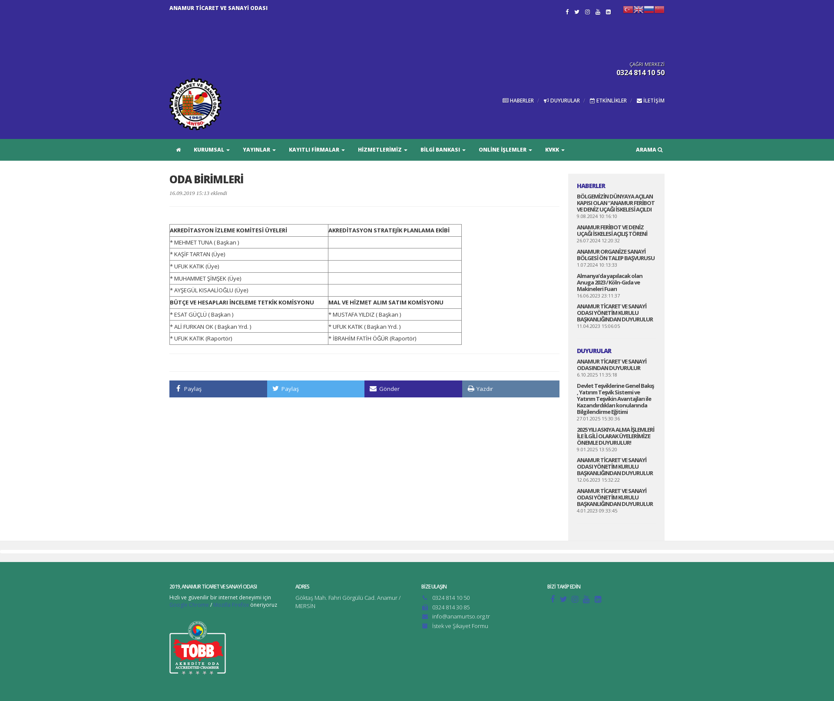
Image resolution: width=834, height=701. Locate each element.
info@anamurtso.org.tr (461, 616)
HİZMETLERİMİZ (382, 149)
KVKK (555, 149)
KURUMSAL (212, 149)
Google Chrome (189, 604)
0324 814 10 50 (451, 598)
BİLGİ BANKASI (443, 149)
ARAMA (649, 149)
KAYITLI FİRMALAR (317, 149)
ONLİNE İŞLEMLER (505, 149)
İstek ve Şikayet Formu (460, 626)
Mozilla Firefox (231, 604)
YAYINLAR (259, 149)
